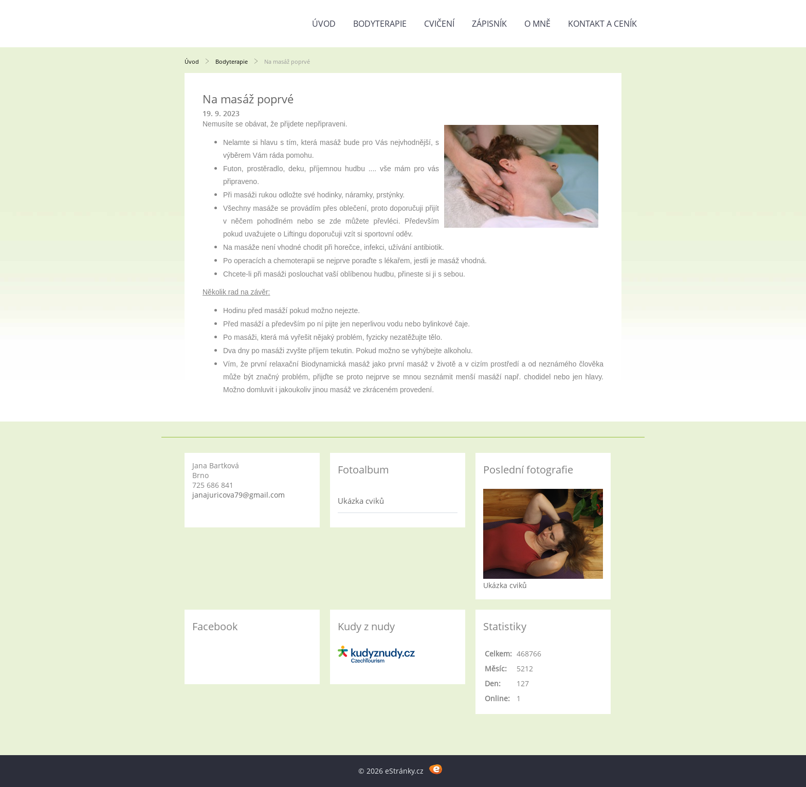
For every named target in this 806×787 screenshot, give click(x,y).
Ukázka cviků (361, 501)
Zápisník (489, 23)
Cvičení (439, 23)
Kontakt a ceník (602, 23)
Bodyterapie (380, 23)
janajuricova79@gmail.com (238, 495)
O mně (537, 23)
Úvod (324, 23)
